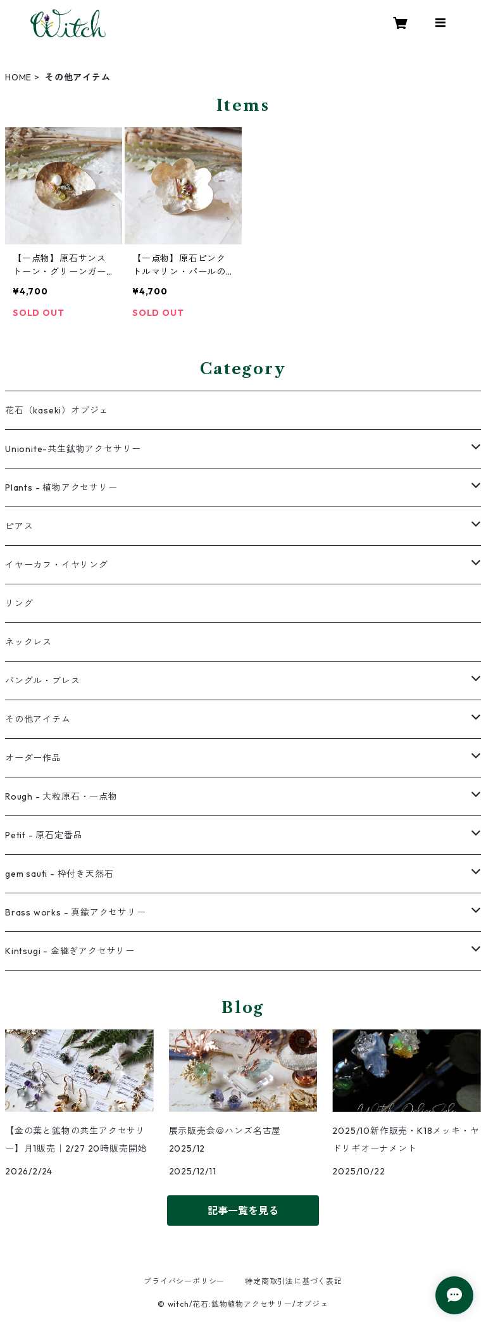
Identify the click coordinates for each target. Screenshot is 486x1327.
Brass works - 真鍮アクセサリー (75, 912)
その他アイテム (38, 719)
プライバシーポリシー (184, 1281)
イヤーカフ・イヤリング (56, 564)
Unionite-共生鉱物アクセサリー (73, 449)
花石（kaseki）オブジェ (56, 410)
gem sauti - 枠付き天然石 (59, 873)
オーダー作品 (33, 758)
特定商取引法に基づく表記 (293, 1281)
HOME (18, 77)
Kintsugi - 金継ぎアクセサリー (70, 951)
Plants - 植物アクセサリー (61, 487)
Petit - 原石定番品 (43, 835)
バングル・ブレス (42, 680)
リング (19, 603)
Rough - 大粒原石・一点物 (61, 796)
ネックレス (28, 642)
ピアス (19, 526)
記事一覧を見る (243, 1210)
